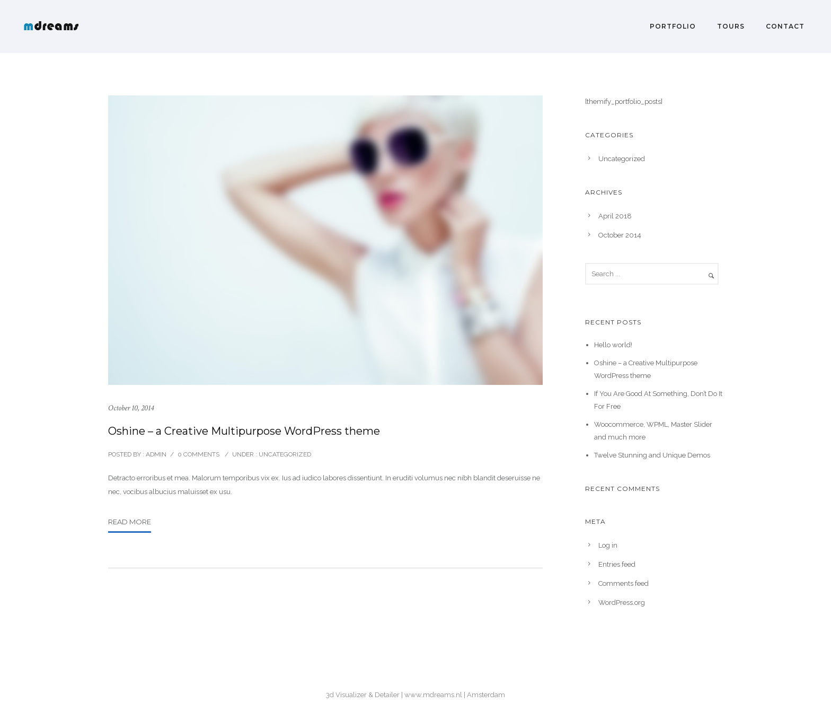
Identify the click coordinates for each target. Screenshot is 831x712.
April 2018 (615, 216)
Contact (785, 26)
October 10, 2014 (131, 408)
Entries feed (616, 564)
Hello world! (613, 345)
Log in (607, 545)
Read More (129, 521)
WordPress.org (621, 602)
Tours (731, 26)
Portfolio (673, 26)
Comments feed (623, 583)
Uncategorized (284, 454)
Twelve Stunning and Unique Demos (652, 455)
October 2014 (619, 235)
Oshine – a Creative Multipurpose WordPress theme (244, 431)
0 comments (198, 454)
